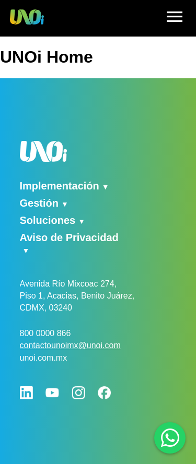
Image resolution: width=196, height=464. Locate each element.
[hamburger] (175, 18)
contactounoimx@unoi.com (70, 345)
